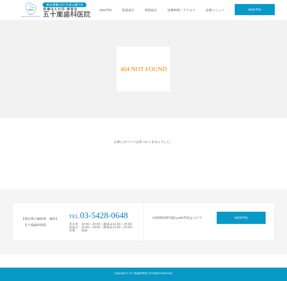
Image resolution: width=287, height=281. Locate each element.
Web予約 (105, 10)
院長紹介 (128, 10)
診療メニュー (215, 10)
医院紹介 (151, 10)
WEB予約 (254, 9)
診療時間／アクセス (182, 10)
